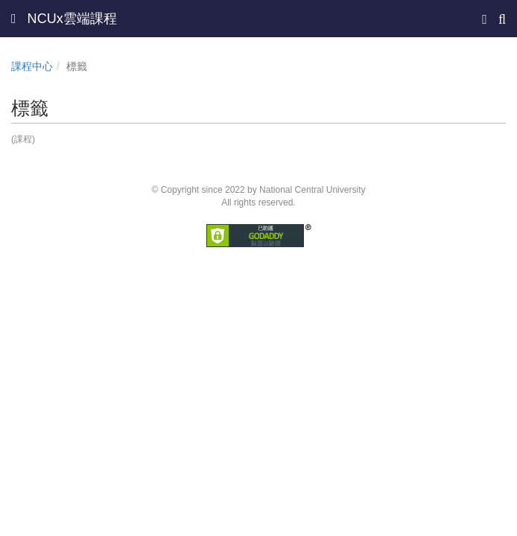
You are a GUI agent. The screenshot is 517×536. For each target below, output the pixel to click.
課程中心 (32, 66)
